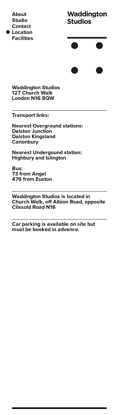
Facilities (22, 38)
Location (22, 32)
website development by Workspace (81, 412)
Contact (21, 26)
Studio (19, 20)
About (19, 14)
